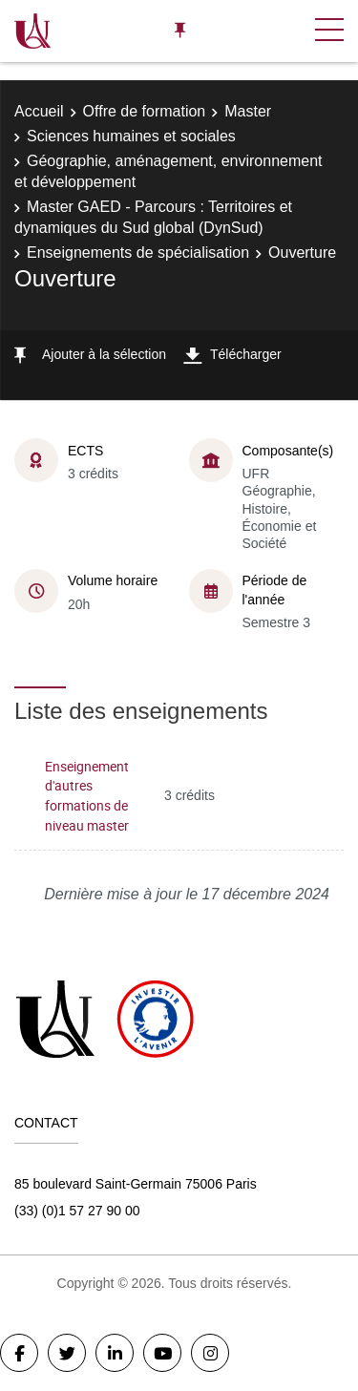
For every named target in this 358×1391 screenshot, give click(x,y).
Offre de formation (144, 111)
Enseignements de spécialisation (138, 252)
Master (247, 111)
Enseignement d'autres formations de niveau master (87, 795)
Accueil (39, 111)
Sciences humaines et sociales (131, 136)
